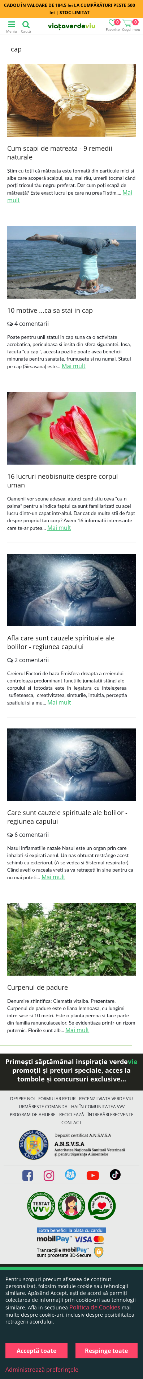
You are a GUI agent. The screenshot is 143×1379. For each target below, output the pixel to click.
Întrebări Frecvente (111, 1115)
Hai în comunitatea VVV (98, 1107)
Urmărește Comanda (43, 1107)
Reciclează (71, 1115)
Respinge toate (106, 1351)
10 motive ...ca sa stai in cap (50, 310)
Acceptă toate (36, 1351)
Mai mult (74, 366)
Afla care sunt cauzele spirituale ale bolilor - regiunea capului (60, 642)
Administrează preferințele (41, 1370)
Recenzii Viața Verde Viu (106, 1099)
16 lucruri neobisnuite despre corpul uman (62, 480)
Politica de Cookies (94, 1307)
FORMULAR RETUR (56, 1099)
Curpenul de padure (37, 987)
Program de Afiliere (33, 1115)
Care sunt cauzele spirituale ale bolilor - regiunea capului (67, 817)
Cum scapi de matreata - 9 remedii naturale (59, 152)
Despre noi (22, 1099)
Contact (71, 1123)
